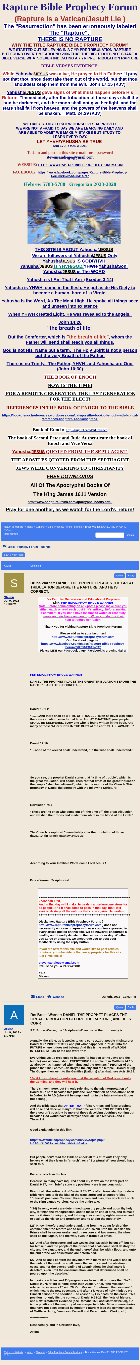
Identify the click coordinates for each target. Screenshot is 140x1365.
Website (58, 997)
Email (40, 997)
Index (30, 526)
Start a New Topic (13, 554)
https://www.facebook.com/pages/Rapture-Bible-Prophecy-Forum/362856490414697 (83, 645)
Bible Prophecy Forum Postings (65, 526)
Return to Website (13, 526)
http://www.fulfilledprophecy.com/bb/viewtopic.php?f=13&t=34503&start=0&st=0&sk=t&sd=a (67, 1141)
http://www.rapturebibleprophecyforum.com (83, 636)
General (40, 526)
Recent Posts (11, 534)
